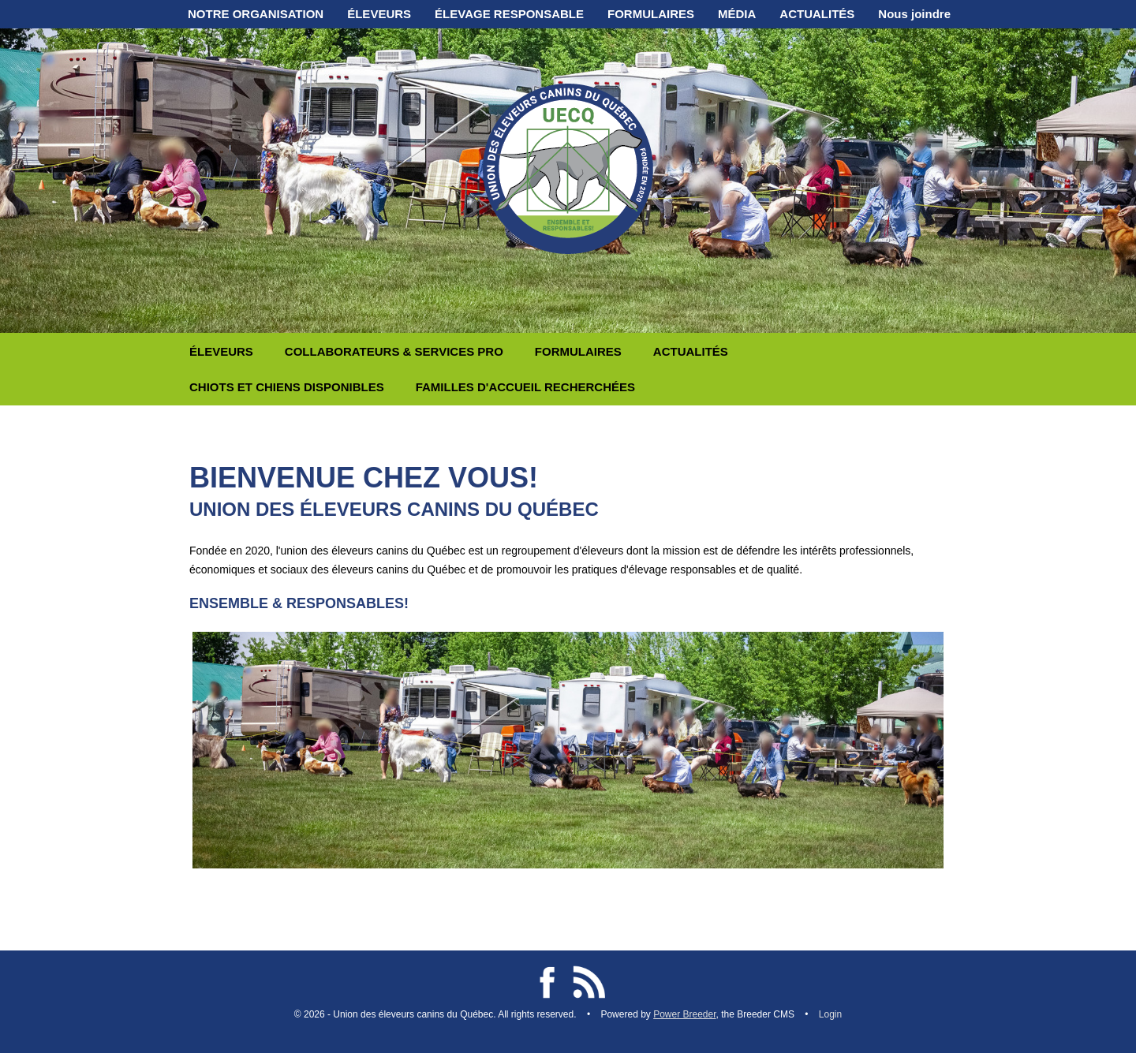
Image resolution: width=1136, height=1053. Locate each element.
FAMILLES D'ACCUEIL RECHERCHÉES (525, 387)
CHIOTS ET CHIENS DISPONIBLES (286, 387)
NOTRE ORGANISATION (255, 14)
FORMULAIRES (650, 14)
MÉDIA (737, 14)
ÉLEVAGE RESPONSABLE (509, 14)
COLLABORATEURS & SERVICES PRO (394, 351)
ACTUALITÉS (816, 14)
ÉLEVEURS (379, 14)
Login (830, 1014)
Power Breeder (684, 1014)
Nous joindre (914, 14)
